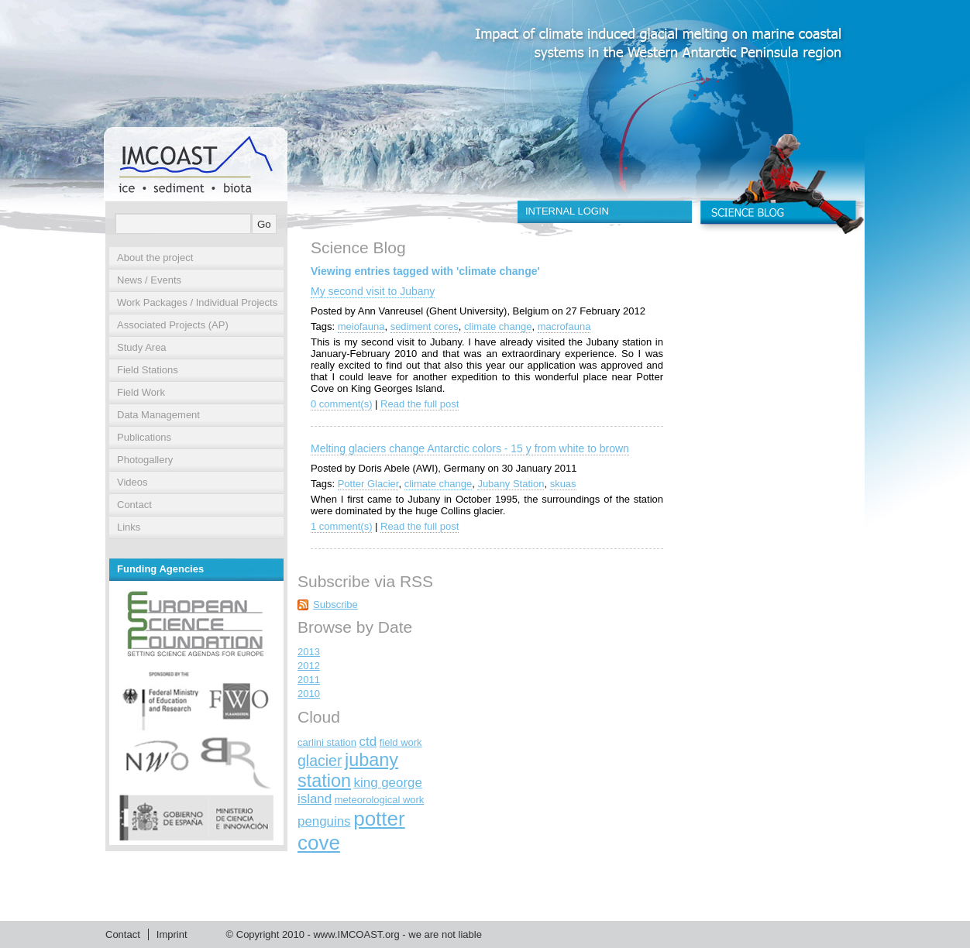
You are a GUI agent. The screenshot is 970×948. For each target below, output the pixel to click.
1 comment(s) (341, 526)
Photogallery (145, 459)
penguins (324, 821)
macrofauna (564, 326)
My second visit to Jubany (373, 291)
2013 (309, 652)
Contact (134, 504)
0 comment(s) (341, 404)
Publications (144, 437)
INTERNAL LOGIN (567, 211)
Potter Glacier (368, 483)
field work (401, 742)
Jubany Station (510, 483)
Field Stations (147, 370)
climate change (497, 326)
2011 (309, 679)
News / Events (149, 280)
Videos (132, 482)
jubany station (348, 770)
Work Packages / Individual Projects (197, 302)
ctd (368, 741)
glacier (320, 760)
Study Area (142, 347)
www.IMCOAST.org (356, 934)
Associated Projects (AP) (173, 325)
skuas (563, 483)
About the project (155, 257)
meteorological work (380, 799)
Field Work (141, 392)
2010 (309, 693)
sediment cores (424, 326)
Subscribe (335, 604)
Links (128, 527)
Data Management (158, 415)
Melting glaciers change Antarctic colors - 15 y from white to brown (470, 448)
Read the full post (419, 404)
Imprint (172, 934)
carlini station (327, 742)
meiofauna (361, 326)
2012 (309, 666)
